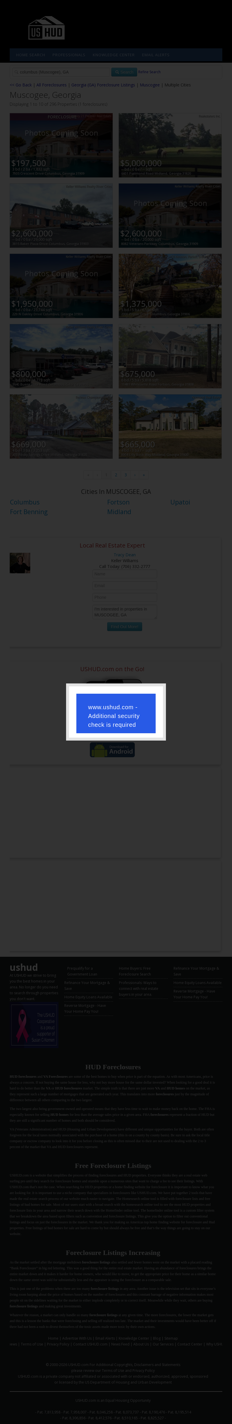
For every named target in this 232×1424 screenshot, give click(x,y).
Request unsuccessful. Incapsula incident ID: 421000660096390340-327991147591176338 (116, 711)
